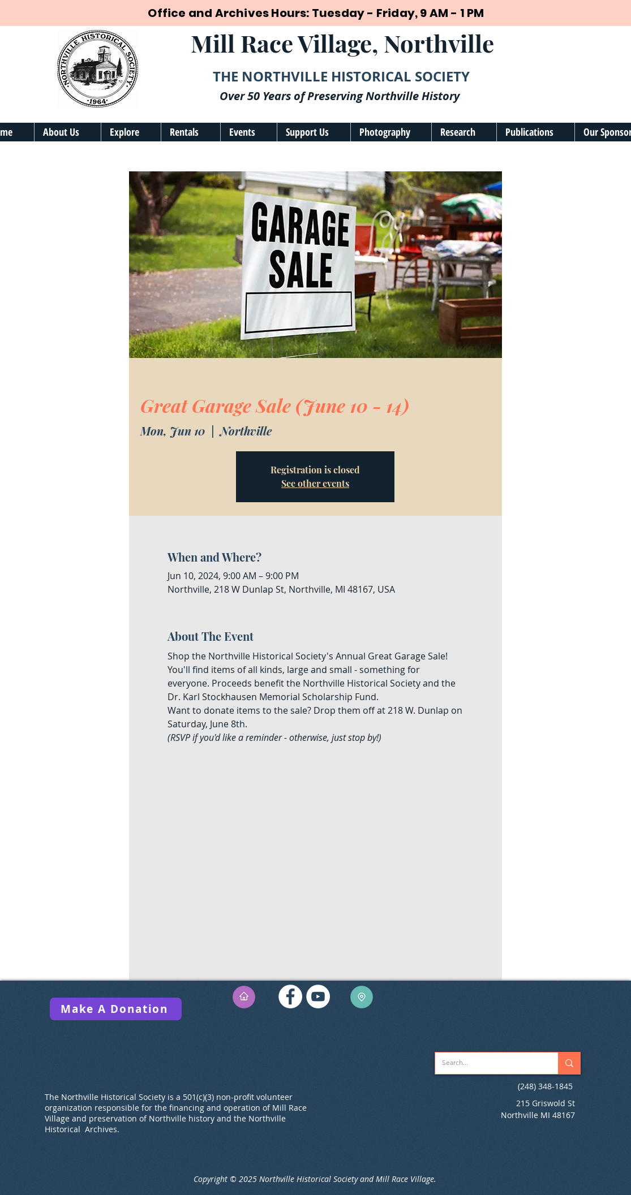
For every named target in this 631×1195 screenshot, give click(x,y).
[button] (67, 132)
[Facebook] (290, 996)
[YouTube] (318, 996)
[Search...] (488, 1063)
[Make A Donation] (116, 1009)
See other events (315, 483)
